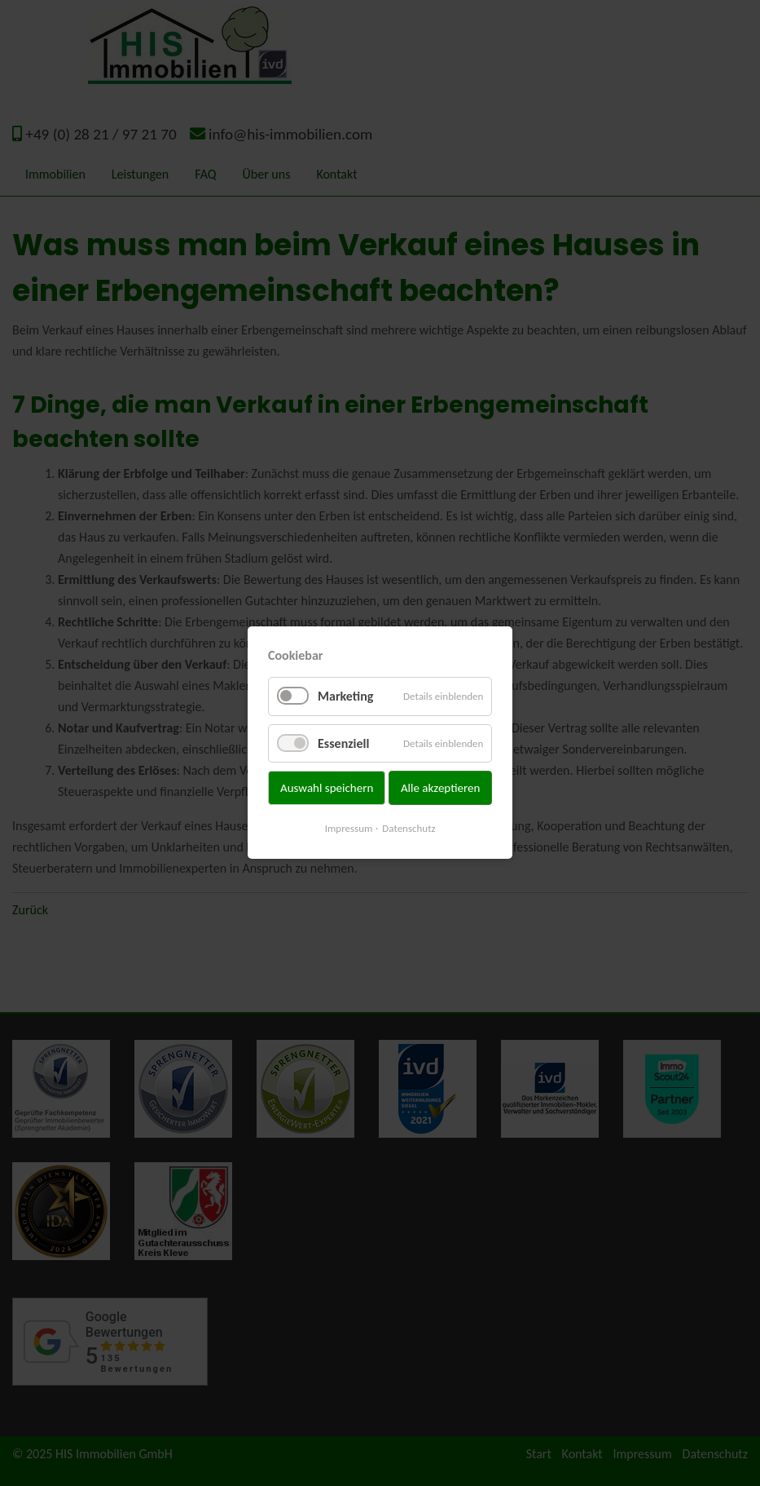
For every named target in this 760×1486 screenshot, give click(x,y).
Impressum (349, 829)
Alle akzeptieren (441, 788)
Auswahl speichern (326, 788)
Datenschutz (408, 829)
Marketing (345, 697)
